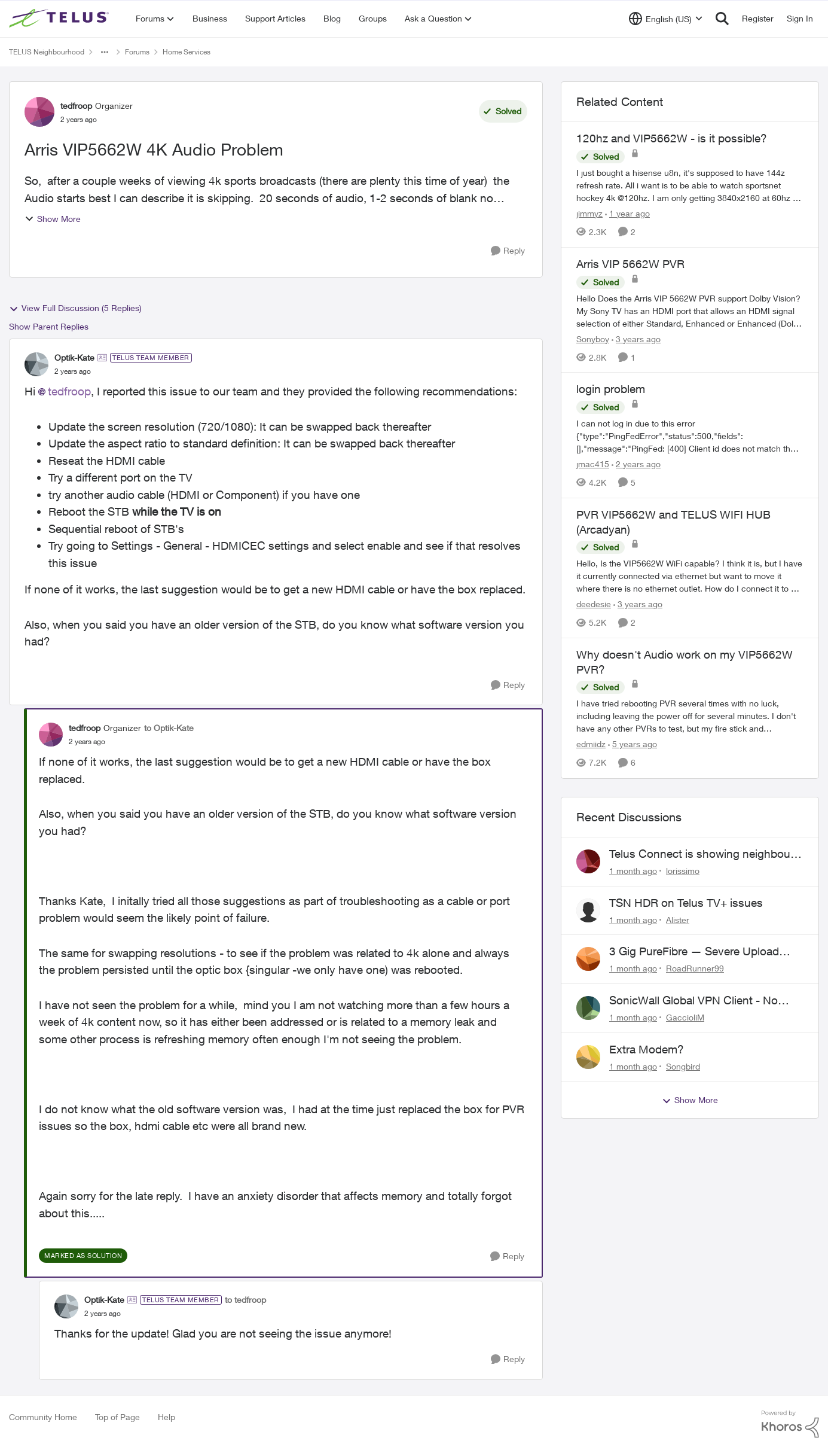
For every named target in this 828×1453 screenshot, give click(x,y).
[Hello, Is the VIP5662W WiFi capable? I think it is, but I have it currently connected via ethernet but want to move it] (689, 576)
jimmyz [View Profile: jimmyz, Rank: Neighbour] (589, 213)
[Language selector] (666, 19)
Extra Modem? (646, 1049)
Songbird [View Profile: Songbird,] (683, 1066)
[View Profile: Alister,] (588, 910)
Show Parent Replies (48, 326)
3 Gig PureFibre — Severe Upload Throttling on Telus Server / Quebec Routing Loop (698, 952)
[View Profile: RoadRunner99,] (588, 959)
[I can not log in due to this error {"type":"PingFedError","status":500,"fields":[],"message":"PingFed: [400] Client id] (689, 436)
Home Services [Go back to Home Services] (186, 51)
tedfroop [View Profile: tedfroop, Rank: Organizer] (76, 105)
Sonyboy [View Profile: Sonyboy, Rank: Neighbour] (592, 338)
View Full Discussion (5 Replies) (75, 308)
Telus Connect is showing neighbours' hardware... (706, 854)
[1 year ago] (627, 213)
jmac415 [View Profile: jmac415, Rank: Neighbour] (592, 464)
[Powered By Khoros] (790, 1424)
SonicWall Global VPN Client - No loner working (693, 1001)
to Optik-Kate (169, 728)
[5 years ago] (632, 744)
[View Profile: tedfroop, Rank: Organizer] (39, 112)
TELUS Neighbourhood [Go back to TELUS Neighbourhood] (46, 51)
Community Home (43, 1417)
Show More (53, 219)
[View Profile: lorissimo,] (588, 861)
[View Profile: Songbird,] (588, 1057)
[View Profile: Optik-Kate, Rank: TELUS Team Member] (36, 364)
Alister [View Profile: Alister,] (677, 919)
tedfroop (69, 391)
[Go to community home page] (60, 18)
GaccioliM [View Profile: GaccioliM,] (685, 1017)
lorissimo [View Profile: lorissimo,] (682, 871)
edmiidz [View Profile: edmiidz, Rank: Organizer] (591, 744)
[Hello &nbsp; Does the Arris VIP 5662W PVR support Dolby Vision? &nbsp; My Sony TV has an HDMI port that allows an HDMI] (689, 310)
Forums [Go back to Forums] (137, 51)
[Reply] (507, 251)
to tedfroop (245, 1299)
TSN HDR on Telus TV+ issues (686, 902)
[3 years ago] (636, 338)
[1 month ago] (633, 870)
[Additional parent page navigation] (104, 52)
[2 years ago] (636, 464)
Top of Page (117, 1417)
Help (166, 1417)
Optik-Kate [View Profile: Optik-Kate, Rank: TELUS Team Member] (74, 357)
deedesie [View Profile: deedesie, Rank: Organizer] (593, 604)
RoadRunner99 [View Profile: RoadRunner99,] (695, 968)
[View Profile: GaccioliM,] (588, 1008)
